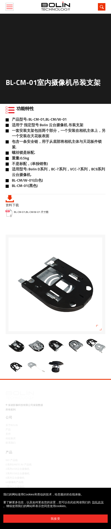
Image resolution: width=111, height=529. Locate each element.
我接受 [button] (55, 518)
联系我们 (11, 433)
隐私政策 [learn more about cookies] (98, 502)
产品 (8, 420)
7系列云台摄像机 (15, 477)
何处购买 (11, 429)
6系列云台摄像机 (15, 468)
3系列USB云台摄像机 (18, 464)
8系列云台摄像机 (15, 481)
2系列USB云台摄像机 (18, 459)
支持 (8, 424)
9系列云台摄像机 (15, 486)
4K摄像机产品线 (14, 472)
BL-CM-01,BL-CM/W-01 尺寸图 (31, 212)
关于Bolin (12, 415)
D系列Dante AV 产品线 (19, 455)
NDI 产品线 (12, 450)
